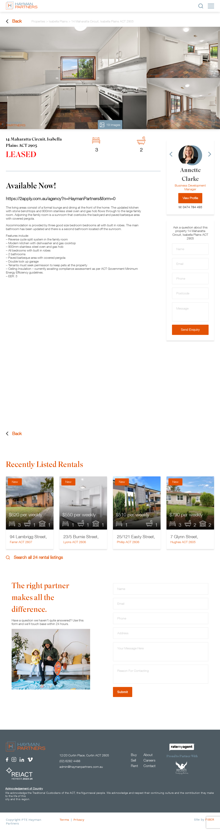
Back (14, 21)
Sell (133, 760)
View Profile (190, 198)
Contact (149, 766)
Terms (64, 820)
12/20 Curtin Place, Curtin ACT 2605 (84, 755)
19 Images (110, 125)
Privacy (78, 820)
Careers (149, 760)
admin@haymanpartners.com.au (81, 767)
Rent (134, 766)
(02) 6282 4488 (69, 761)
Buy (134, 755)
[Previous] (170, 154)
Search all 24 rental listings (34, 557)
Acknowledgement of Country (24, 788)
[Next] (209, 154)
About (148, 755)
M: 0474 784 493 (190, 207)
